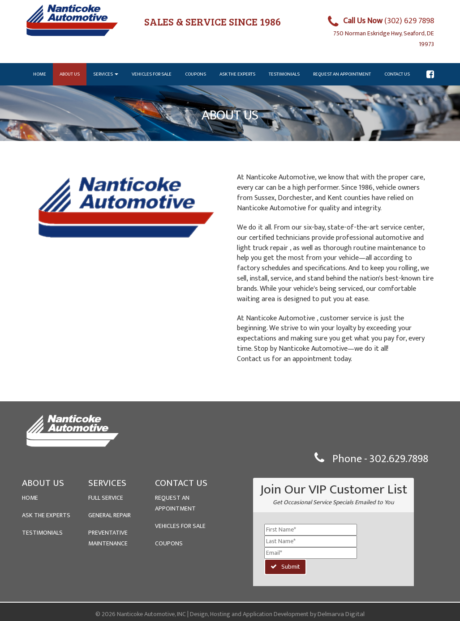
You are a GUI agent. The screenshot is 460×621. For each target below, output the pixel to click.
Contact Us (397, 74)
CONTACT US (181, 483)
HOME (30, 498)
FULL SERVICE (105, 498)
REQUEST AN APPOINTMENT (175, 503)
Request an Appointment (342, 74)
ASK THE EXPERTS (46, 515)
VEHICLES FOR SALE (180, 526)
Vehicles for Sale (152, 74)
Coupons (195, 74)
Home (39, 74)
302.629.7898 (399, 459)
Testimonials (284, 74)
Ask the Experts (237, 74)
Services (105, 74)
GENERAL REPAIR (109, 515)
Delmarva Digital (341, 614)
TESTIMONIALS (42, 532)
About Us (70, 74)
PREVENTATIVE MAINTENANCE (108, 538)
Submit (285, 566)
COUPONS (169, 543)
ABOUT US (43, 483)
